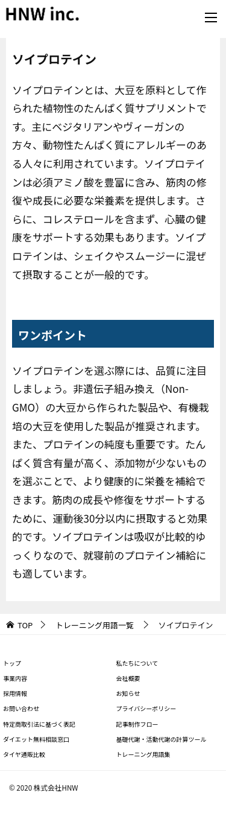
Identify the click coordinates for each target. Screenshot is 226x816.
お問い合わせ (21, 708)
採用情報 (15, 693)
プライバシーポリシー (146, 708)
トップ (12, 663)
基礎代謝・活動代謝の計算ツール (161, 739)
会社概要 (128, 678)
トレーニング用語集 (143, 754)
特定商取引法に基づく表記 (39, 723)
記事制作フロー (137, 723)
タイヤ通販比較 (24, 754)
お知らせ (128, 693)
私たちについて (137, 663)
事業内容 (15, 678)
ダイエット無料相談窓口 (36, 739)
